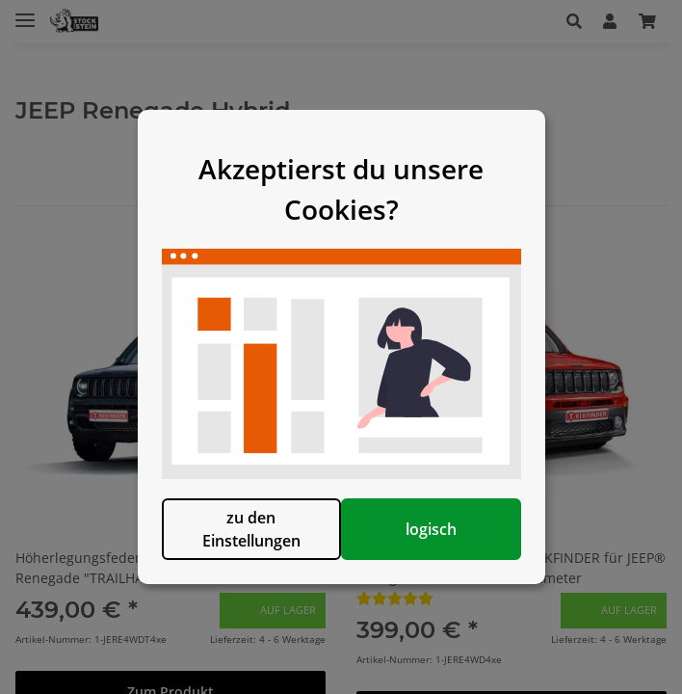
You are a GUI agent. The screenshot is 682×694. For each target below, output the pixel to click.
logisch (439, 538)
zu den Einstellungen (242, 538)
